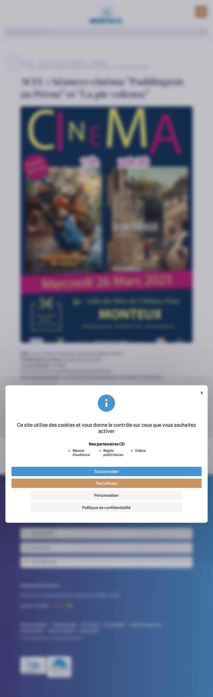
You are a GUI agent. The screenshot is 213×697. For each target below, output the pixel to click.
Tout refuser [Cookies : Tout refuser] (106, 483)
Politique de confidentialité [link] (106, 507)
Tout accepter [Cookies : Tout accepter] (106, 471)
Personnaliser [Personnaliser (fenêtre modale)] (106, 495)
